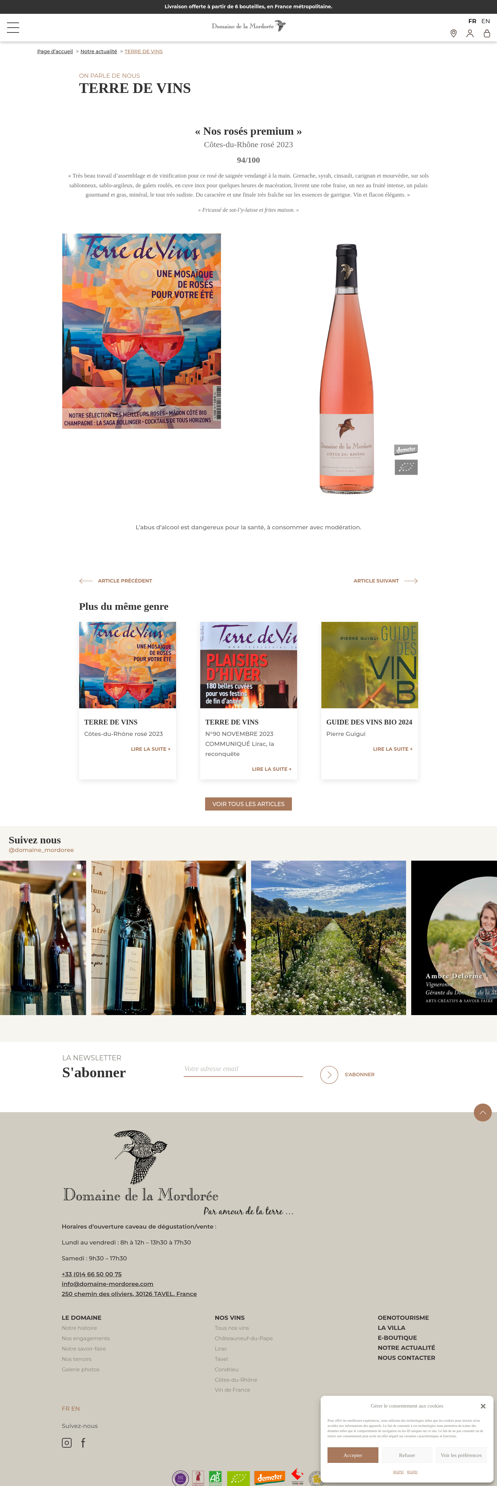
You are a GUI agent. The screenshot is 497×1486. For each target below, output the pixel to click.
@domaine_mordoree (41, 849)
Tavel (221, 1359)
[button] (483, 1406)
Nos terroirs (77, 1359)
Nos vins (230, 1317)
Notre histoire (79, 1328)
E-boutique (397, 1337)
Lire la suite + (151, 749)
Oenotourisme (403, 1317)
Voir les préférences (461, 1455)
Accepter (352, 1455)
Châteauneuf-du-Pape (244, 1338)
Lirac (221, 1348)
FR (472, 21)
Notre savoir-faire (84, 1348)
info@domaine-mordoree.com (108, 1283)
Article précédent (125, 581)
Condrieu (227, 1369)
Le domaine (82, 1317)
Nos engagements (86, 1338)
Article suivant (376, 581)
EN (485, 21)
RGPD (398, 1472)
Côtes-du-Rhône (236, 1379)
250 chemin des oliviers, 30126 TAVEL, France (129, 1293)
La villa (391, 1327)
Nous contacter (406, 1357)
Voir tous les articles (248, 804)
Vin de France (232, 1389)
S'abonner (360, 1074)
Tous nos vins (232, 1328)
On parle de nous (109, 75)
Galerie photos (81, 1369)
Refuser (407, 1455)
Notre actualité (406, 1347)
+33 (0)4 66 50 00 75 (92, 1274)
